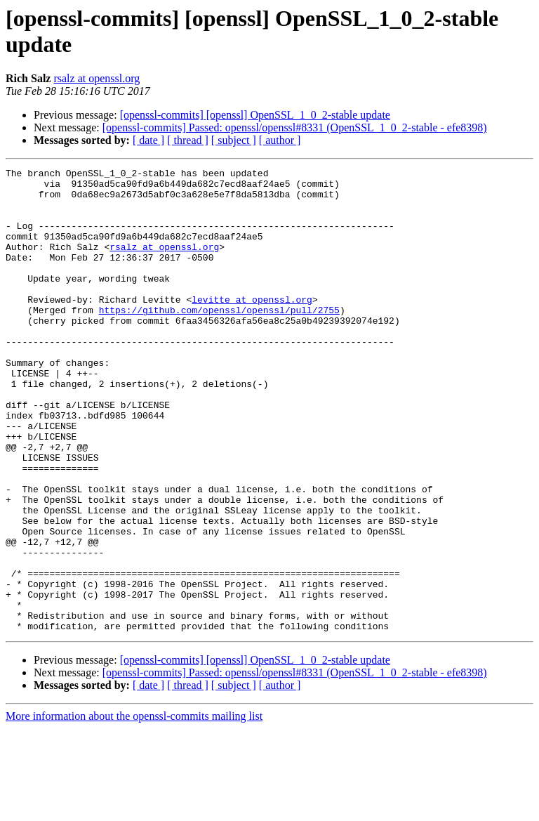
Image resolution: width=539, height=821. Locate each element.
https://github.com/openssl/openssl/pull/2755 (219, 339)
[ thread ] (187, 140)
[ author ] (280, 140)
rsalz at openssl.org (96, 78)
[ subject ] (233, 140)
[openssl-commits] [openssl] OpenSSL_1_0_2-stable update (255, 115)
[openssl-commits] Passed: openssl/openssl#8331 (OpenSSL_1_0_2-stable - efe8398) (294, 127)
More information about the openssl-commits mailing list (134, 809)
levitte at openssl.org (252, 326)
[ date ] (148, 140)
